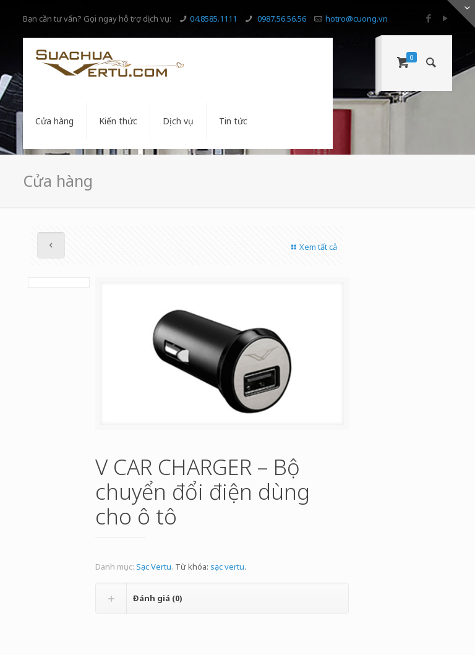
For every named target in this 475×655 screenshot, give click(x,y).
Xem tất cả (312, 246)
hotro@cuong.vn (356, 18)
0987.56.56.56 (280, 18)
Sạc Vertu (153, 566)
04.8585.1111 (213, 18)
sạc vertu (227, 566)
